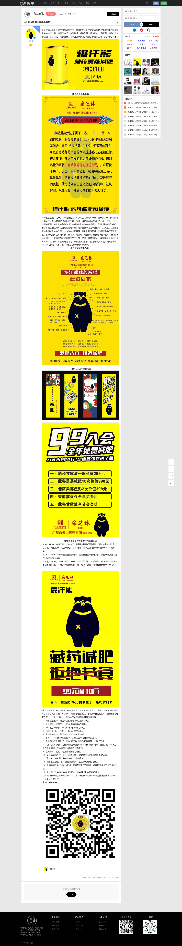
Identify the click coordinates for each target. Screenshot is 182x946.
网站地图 (102, 929)
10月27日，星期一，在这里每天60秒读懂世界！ (141, 125)
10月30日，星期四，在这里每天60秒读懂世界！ (141, 112)
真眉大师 (141, 41)
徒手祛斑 (153, 48)
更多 (95, 3)
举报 (89, 877)
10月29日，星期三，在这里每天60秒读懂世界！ (141, 116)
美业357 (79, 922)
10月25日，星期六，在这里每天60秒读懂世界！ (141, 134)
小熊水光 (153, 44)
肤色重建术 (141, 48)
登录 (156, 3)
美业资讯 (39, 13)
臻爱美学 (55, 925)
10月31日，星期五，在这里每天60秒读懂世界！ (141, 107)
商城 (87, 3)
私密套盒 (79, 929)
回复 (117, 877)
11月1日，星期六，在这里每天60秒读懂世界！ (141, 103)
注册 (163, 3)
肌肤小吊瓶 (153, 41)
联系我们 (102, 925)
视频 (80, 3)
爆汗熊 (30, 41)
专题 (66, 3)
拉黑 (84, 877)
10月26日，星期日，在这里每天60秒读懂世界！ (141, 130)
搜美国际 (27, 3)
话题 (73, 3)
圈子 (52, 3)
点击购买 (156, 36)
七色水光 (141, 44)
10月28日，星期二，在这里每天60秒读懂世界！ (141, 121)
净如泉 (129, 41)
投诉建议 (102, 922)
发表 (113, 14)
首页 (45, 3)
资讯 (59, 3)
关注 (51, 14)
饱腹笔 (129, 44)
